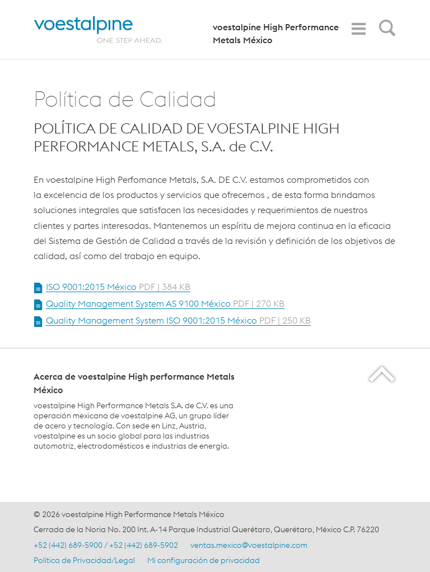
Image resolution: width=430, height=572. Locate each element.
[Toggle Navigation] (358, 28)
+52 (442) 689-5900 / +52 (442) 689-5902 (106, 545)
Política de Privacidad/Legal (84, 560)
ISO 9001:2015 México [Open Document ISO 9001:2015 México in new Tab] (118, 286)
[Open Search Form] (385, 31)
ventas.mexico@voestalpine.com (248, 545)
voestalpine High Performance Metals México (276, 33)
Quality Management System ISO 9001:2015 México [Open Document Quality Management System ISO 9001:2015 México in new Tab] (178, 320)
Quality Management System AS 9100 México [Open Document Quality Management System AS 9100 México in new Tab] (165, 303)
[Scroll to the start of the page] (382, 374)
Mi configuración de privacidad (203, 560)
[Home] (108, 29)
